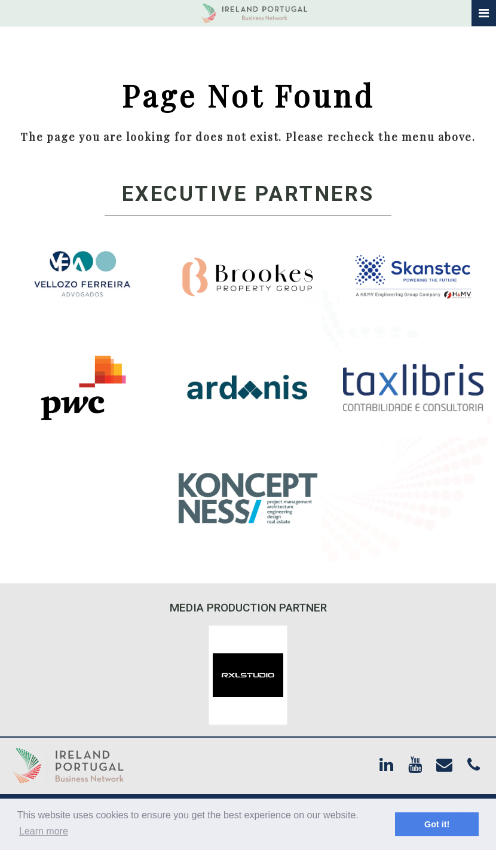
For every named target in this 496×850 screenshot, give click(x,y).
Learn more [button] (43, 831)
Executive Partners (248, 194)
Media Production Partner (248, 607)
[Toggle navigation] (483, 13)
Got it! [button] (436, 824)
